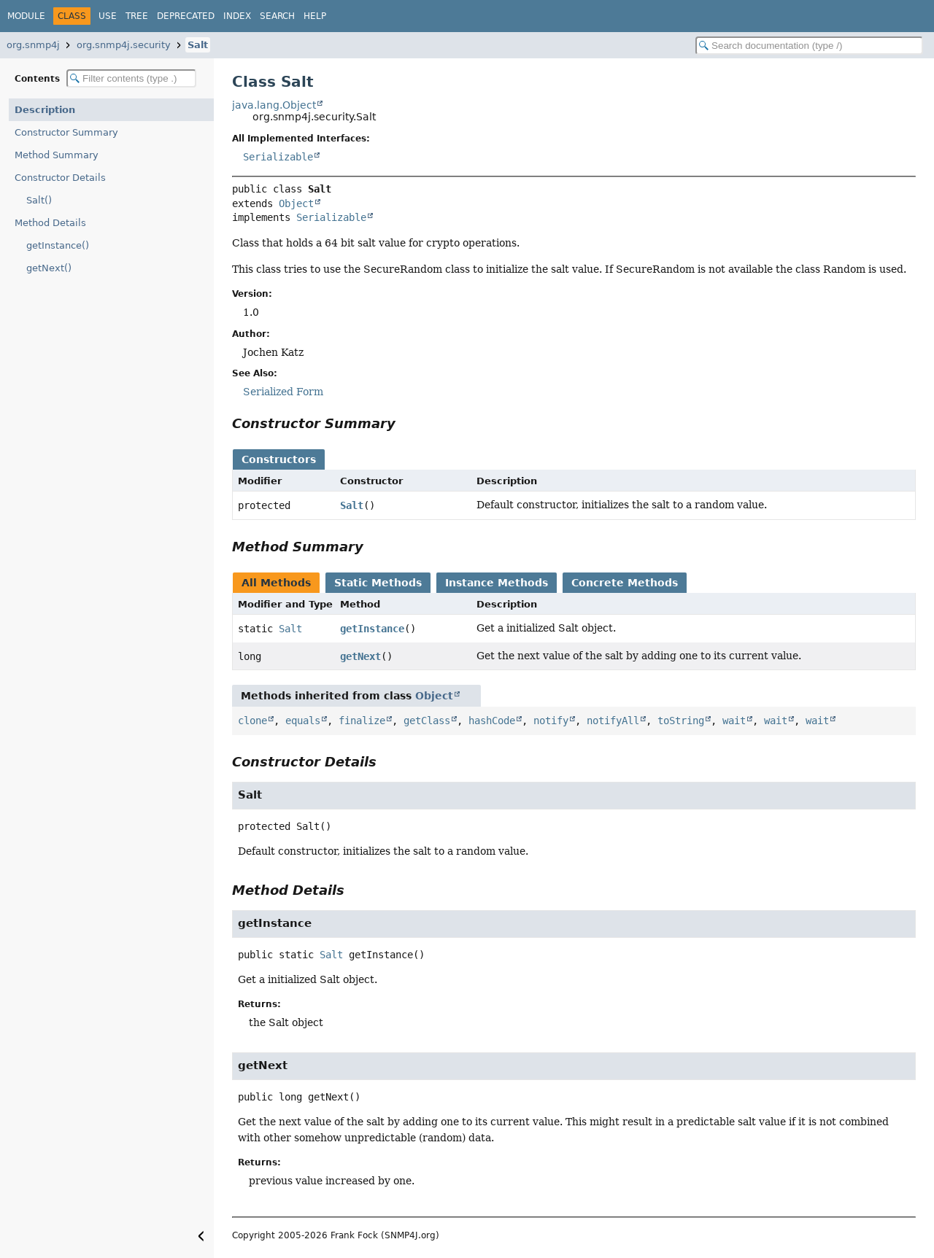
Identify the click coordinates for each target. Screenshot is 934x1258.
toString (680, 720)
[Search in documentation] (809, 45)
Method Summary (57, 155)
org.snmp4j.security (124, 44)
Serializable (278, 157)
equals (302, 720)
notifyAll (613, 720)
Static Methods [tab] (378, 583)
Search (277, 16)
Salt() (39, 200)
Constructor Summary (66, 132)
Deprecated (186, 16)
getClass (427, 720)
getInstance (372, 628)
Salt (198, 44)
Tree (137, 16)
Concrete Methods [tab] (624, 583)
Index (237, 16)
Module (26, 16)
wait (734, 720)
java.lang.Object (274, 105)
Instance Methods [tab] (496, 583)
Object (296, 203)
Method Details (50, 222)
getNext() (49, 268)
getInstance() (57, 245)
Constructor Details (60, 177)
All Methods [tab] (276, 583)
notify (550, 720)
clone (252, 720)
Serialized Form (283, 391)
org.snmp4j (33, 44)
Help (315, 16)
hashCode (491, 720)
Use (108, 16)
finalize (362, 720)
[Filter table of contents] (131, 78)
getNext (360, 656)
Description (45, 109)
